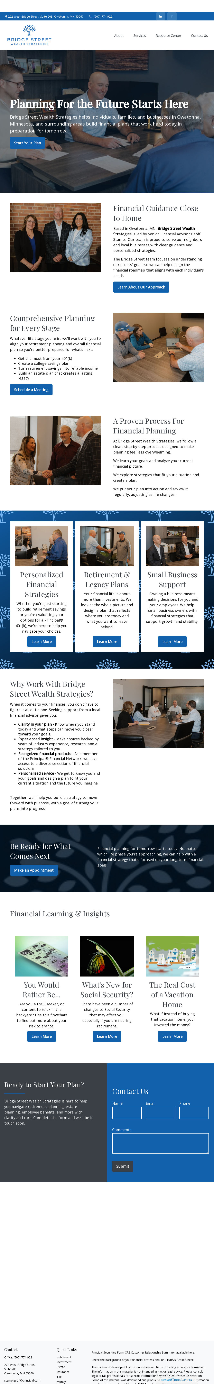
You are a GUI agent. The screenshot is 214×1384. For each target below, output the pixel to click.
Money (61, 1369)
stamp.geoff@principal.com (22, 1368)
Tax (59, 1364)
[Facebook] (172, 4)
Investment (64, 1350)
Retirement (64, 1345)
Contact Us (195, 4)
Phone (184, 1091)
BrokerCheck (185, 1347)
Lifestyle (62, 1374)
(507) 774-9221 (101, 4)
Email (150, 1091)
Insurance (63, 1360)
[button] (118, 23)
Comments (121, 1117)
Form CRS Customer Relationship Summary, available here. (156, 1340)
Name (117, 1091)
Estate (61, 1355)
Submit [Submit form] (122, 1154)
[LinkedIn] (160, 4)
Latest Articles (66, 1379)
